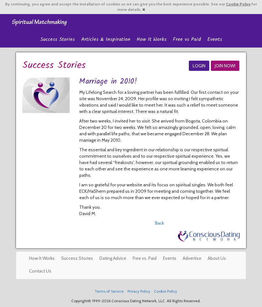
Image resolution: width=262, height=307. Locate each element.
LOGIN (199, 66)
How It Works (151, 39)
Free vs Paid (187, 39)
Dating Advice (112, 258)
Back (159, 223)
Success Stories (57, 39)
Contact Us (40, 271)
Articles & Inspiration (105, 39)
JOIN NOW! (225, 66)
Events (214, 39)
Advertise (192, 258)
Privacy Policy (138, 291)
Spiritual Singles (39, 22)
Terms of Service (109, 291)
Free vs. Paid (145, 258)
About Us (217, 258)
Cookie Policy (238, 4)
